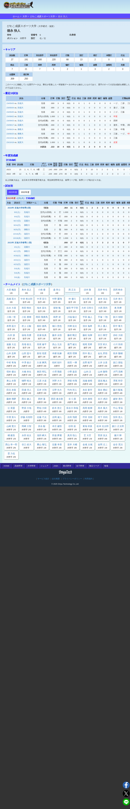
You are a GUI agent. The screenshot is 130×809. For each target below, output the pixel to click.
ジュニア (44, 466)
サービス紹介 (43, 479)
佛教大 (20, 129)
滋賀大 (20, 138)
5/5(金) (17, 277)
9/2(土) (17, 212)
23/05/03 (10, 103)
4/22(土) (17, 260)
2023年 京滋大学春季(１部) (20, 242)
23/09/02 (10, 116)
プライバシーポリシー (72, 479)
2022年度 (25, 192)
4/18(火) (17, 256)
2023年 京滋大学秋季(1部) (19, 208)
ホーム (16, 16)
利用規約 (88, 479)
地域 (106, 466)
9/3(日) (17, 217)
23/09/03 (10, 121)
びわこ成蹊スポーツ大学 (42, 16)
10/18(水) (17, 238)
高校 (18, 466)
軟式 (67, 466)
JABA (55, 466)
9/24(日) (17, 225)
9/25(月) (17, 229)
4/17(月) (17, 251)
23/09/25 (10, 134)
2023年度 (12, 192)
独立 (94, 466)
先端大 (20, 103)
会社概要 (56, 479)
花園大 (20, 125)
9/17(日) (17, 221)
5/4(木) (17, 273)
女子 (80, 466)
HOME (6, 466)
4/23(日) (17, 264)
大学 (25, 16)
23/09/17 (10, 125)
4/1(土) (17, 247)
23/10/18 (10, 142)
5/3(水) (17, 269)
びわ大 (20, 198)
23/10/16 (10, 138)
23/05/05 (10, 112)
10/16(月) (17, 234)
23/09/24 (10, 129)
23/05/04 (10, 108)
